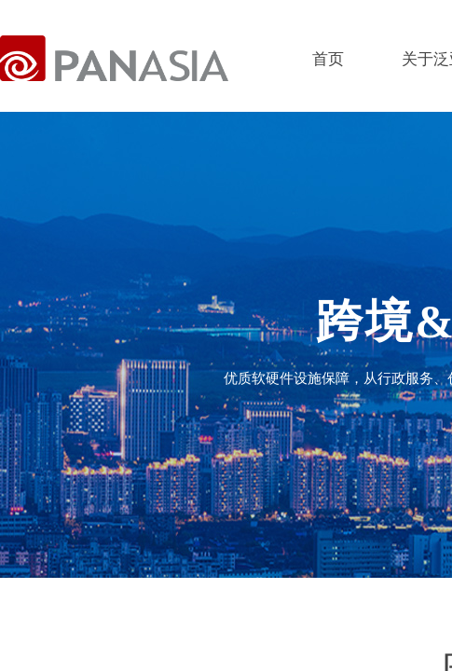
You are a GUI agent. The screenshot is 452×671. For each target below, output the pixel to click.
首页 (328, 59)
